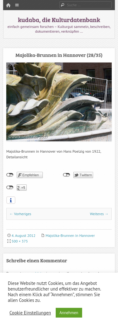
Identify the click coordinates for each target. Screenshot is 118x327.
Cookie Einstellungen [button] (30, 313)
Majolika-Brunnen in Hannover (70, 235)
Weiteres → (99, 213)
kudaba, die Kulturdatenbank (59, 19)
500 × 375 (20, 241)
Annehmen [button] (68, 312)
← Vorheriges (20, 213)
